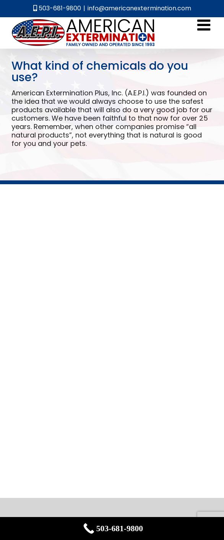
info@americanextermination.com (139, 8)
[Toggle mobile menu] (205, 25)
